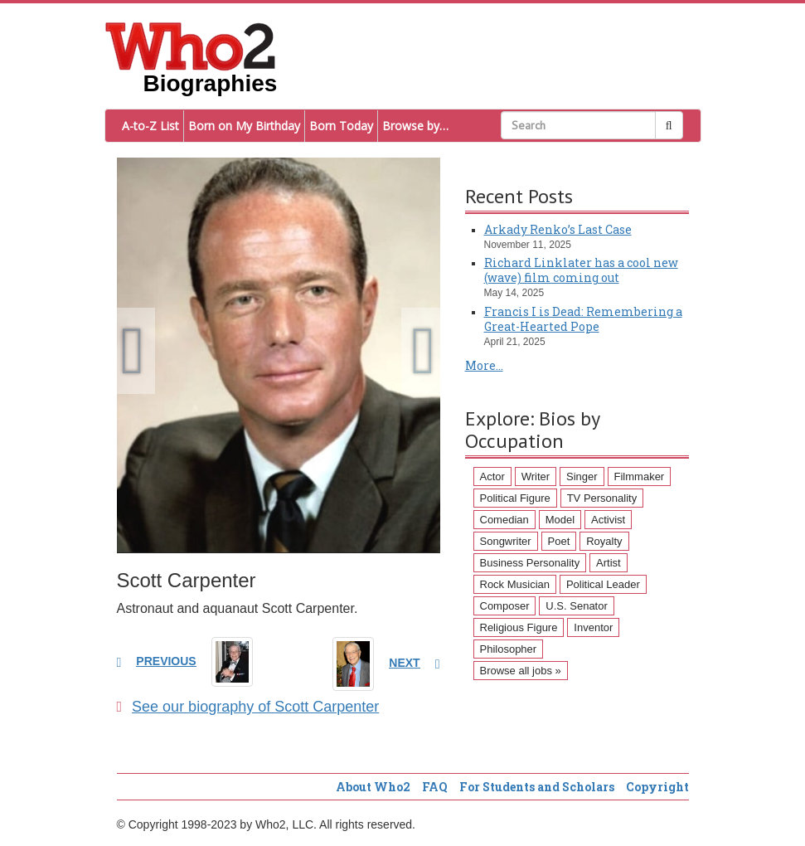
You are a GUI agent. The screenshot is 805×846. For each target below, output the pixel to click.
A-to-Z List (150, 126)
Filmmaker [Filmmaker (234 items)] (639, 476)
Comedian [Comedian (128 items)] (504, 519)
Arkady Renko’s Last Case (558, 229)
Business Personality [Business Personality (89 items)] (530, 563)
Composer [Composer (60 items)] (505, 606)
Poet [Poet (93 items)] (559, 541)
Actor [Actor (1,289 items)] (492, 476)
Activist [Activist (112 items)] (608, 519)
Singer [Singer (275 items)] (582, 476)
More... (484, 365)
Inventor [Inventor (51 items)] (593, 627)
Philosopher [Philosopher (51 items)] (508, 649)
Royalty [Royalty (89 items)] (604, 541)
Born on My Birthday (244, 126)
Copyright (657, 787)
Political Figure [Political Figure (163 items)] (515, 498)
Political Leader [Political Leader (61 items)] (603, 584)
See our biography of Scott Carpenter (248, 706)
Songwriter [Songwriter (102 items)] (505, 541)
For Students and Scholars (536, 787)
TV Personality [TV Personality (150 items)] (602, 498)
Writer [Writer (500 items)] (535, 476)
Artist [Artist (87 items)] (608, 563)
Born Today (341, 126)
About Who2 (373, 787)
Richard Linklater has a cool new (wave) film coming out (581, 270)
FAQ (435, 787)
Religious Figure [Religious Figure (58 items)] (519, 627)
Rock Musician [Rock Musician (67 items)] (515, 584)
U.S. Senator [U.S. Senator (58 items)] (576, 606)
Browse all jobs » (520, 670)
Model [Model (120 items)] (560, 519)
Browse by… (415, 126)
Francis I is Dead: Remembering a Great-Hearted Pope (583, 319)
